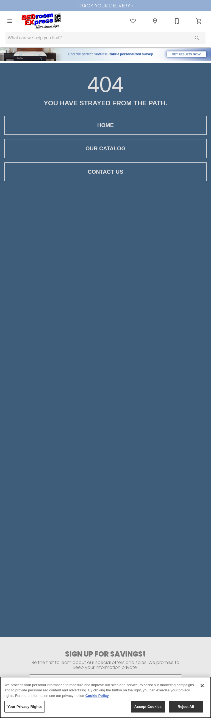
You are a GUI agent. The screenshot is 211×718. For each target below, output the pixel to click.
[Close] (202, 686)
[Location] (155, 21)
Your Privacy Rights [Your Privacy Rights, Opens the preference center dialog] (24, 707)
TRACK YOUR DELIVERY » (105, 5)
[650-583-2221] (177, 21)
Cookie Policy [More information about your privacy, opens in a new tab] (97, 696)
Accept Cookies (148, 707)
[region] (105, 697)
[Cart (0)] (199, 21)
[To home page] (41, 21)
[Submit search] (197, 38)
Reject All (185, 707)
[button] (9, 21)
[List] (133, 21)
